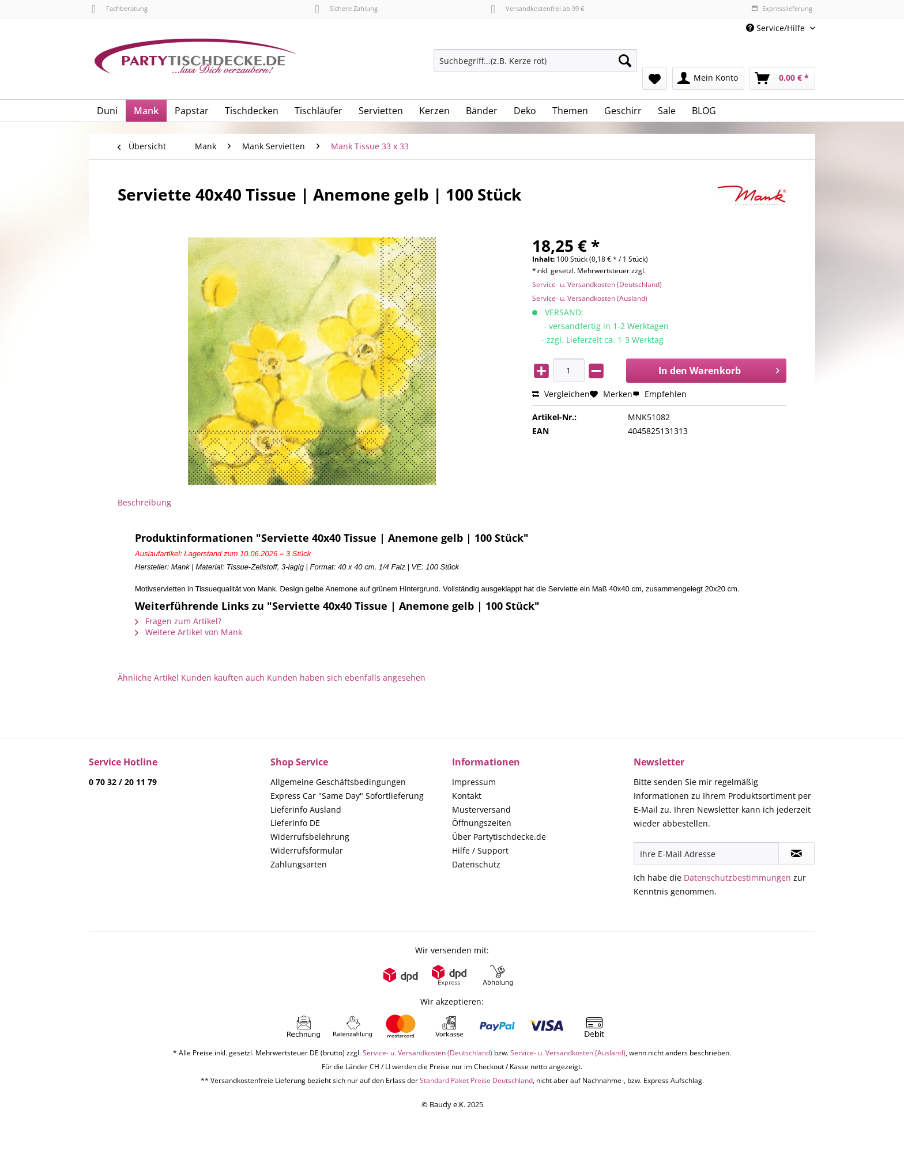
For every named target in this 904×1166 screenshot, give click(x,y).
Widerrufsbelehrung (309, 836)
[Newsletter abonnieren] (796, 853)
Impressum (474, 781)
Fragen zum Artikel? (178, 621)
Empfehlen (659, 393)
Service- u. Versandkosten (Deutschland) (597, 284)
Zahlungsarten (298, 864)
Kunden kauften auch (223, 677)
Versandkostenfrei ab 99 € (537, 8)
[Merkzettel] (654, 78)
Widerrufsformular (306, 850)
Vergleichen (561, 393)
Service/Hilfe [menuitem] (776, 27)
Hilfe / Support (480, 850)
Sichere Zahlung (346, 8)
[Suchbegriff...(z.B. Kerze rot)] (535, 60)
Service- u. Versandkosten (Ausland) (589, 298)
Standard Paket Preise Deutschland (476, 1080)
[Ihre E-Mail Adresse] (706, 853)
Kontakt (466, 795)
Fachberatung (120, 8)
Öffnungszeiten (481, 822)
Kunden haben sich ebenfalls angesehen (346, 677)
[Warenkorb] (782, 78)
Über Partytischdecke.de (499, 836)
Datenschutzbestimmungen (737, 877)
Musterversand (481, 809)
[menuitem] (535, 66)
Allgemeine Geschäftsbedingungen (338, 781)
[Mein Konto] (708, 78)
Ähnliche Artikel (148, 677)
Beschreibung (144, 502)
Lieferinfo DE (295, 822)
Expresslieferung (781, 8)
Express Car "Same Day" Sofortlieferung (347, 795)
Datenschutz (476, 864)
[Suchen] (625, 60)
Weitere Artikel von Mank (188, 632)
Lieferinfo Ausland (305, 809)
